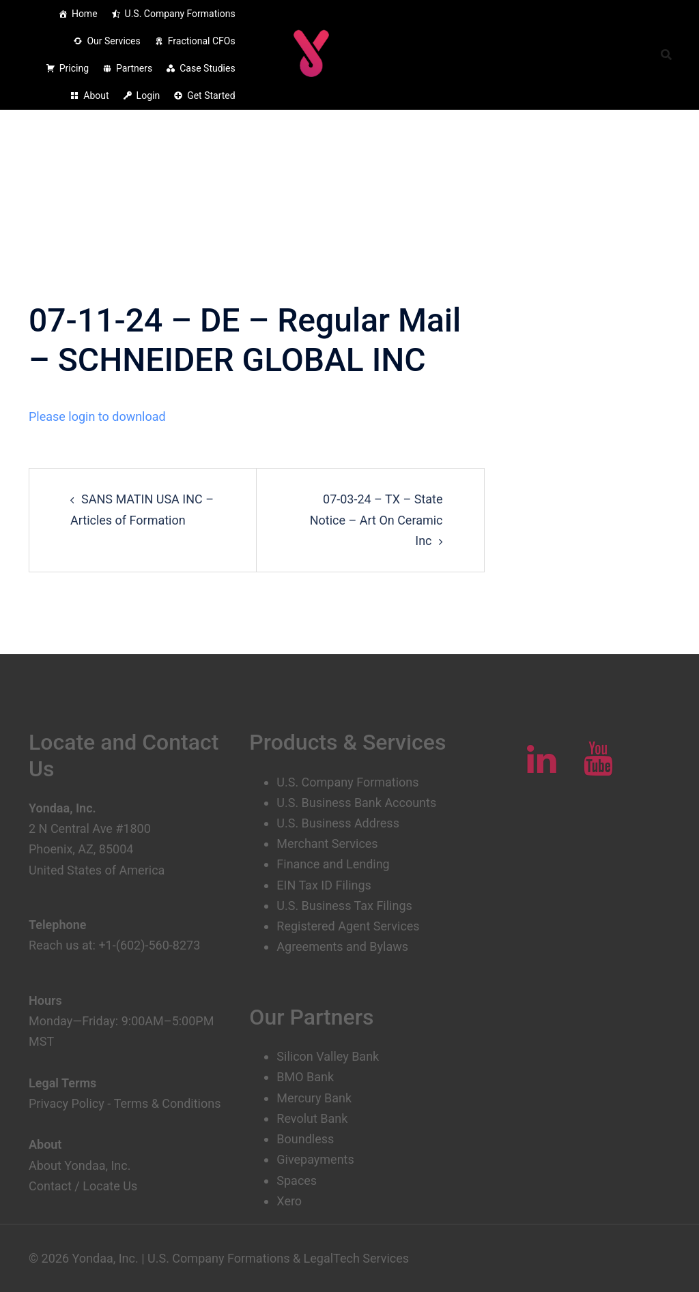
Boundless (305, 1139)
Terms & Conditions (166, 1103)
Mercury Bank (314, 1098)
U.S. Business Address (337, 823)
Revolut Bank (311, 1118)
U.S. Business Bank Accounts (356, 802)
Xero (289, 1201)
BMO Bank (305, 1077)
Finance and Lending (333, 864)
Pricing (74, 68)
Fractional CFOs (202, 40)
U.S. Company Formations (180, 13)
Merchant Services (326, 843)
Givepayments (315, 1159)
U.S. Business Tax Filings (344, 905)
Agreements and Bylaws (342, 946)
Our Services (113, 40)
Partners (134, 68)
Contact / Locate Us (83, 1186)
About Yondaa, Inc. (80, 1165)
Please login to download (97, 416)
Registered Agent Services (347, 926)
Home (85, 13)
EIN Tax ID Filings (323, 885)
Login (148, 95)
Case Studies (207, 68)
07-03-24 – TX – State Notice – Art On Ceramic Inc (376, 519)
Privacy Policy (66, 1103)
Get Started (211, 95)
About (96, 95)
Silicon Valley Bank (327, 1056)
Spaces (296, 1180)
